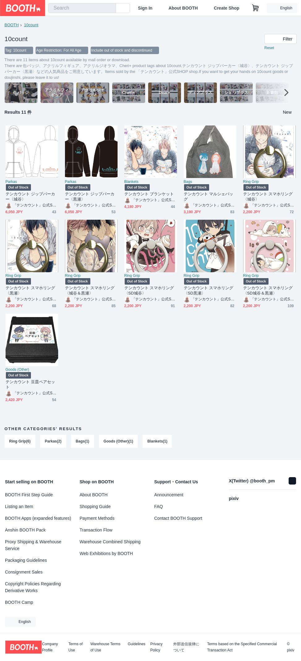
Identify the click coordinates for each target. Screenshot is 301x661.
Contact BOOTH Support (178, 518)
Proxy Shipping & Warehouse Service (33, 545)
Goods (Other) (17, 370)
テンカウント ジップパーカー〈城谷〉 (30, 197)
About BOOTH (183, 8)
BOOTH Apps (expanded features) (38, 518)
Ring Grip (251, 182)
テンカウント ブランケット (149, 194)
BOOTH (12, 25)
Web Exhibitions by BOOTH (106, 553)
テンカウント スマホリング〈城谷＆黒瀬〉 (90, 291)
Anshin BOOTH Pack (25, 530)
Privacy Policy (156, 647)
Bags (188, 182)
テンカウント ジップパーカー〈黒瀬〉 (90, 197)
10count (31, 25)
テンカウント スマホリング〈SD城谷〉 (149, 291)
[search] (110, 8)
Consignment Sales (23, 572)
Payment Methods (97, 518)
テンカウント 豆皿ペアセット (30, 385)
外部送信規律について (186, 647)
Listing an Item (19, 506)
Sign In (145, 8)
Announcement (168, 494)
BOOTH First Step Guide (29, 494)
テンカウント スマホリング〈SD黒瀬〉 (209, 291)
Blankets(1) (158, 441)
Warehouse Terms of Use (105, 647)
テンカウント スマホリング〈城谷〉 (268, 197)
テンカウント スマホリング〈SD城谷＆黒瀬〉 (268, 291)
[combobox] (82, 8)
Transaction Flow (96, 530)
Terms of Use (75, 647)
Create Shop (226, 8)
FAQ (158, 506)
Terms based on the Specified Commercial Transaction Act (242, 647)
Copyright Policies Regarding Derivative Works (33, 587)
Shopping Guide (95, 506)
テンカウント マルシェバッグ (209, 197)
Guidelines (136, 644)
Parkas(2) (53, 441)
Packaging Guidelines (26, 560)
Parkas (11, 182)
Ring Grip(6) (20, 441)
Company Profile (50, 647)
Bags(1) (82, 441)
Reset (269, 48)
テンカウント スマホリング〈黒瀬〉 (30, 291)
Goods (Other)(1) (118, 441)
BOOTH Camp (19, 602)
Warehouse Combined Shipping (110, 541)
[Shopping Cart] (255, 8)
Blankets (131, 182)
